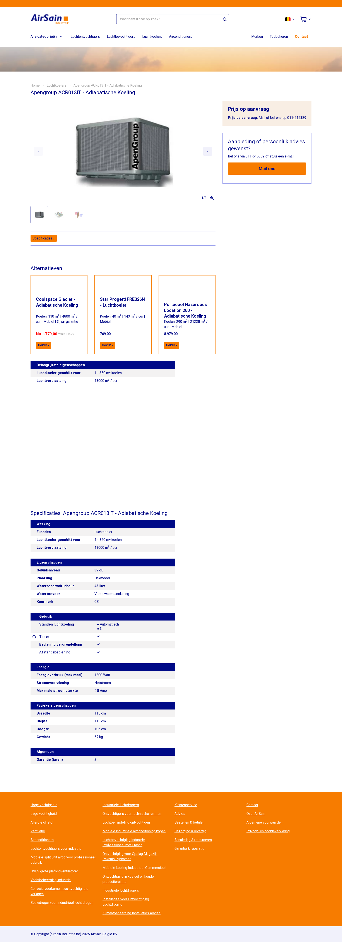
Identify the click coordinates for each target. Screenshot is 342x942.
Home (35, 85)
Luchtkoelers (152, 36)
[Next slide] (207, 151)
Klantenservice (185, 805)
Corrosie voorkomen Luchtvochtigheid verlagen (59, 891)
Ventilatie (38, 831)
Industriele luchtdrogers (121, 805)
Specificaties (43, 238)
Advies (179, 814)
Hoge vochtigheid (44, 805)
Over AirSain (255, 814)
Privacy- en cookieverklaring (268, 831)
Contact (301, 36)
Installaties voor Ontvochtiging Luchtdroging (126, 901)
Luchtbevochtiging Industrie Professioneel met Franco (124, 842)
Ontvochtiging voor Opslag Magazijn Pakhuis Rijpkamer (130, 856)
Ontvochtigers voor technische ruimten (132, 814)
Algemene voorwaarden (264, 822)
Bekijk (43, 345)
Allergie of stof (42, 822)
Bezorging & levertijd (190, 831)
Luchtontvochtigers (85, 36)
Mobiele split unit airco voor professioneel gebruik (63, 860)
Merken (257, 36)
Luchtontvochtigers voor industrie (56, 848)
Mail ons (267, 168)
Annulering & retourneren (193, 840)
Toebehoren (279, 36)
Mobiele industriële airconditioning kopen (134, 831)
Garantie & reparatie (189, 848)
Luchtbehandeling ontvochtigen (126, 822)
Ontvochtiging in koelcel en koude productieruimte (128, 879)
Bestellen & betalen (189, 822)
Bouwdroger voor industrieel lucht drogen (62, 903)
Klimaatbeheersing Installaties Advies (132, 913)
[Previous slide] (38, 151)
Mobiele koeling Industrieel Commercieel (134, 868)
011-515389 (296, 118)
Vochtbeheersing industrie (51, 880)
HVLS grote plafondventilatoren (55, 871)
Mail (262, 118)
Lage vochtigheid (44, 814)
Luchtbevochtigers (121, 36)
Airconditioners (180, 36)
